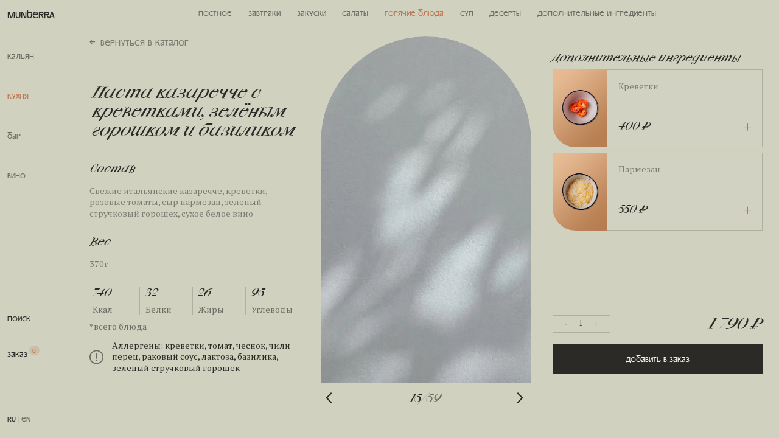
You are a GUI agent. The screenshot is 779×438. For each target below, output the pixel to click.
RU (11, 418)
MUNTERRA (31, 14)
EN (25, 418)
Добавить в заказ (658, 359)
